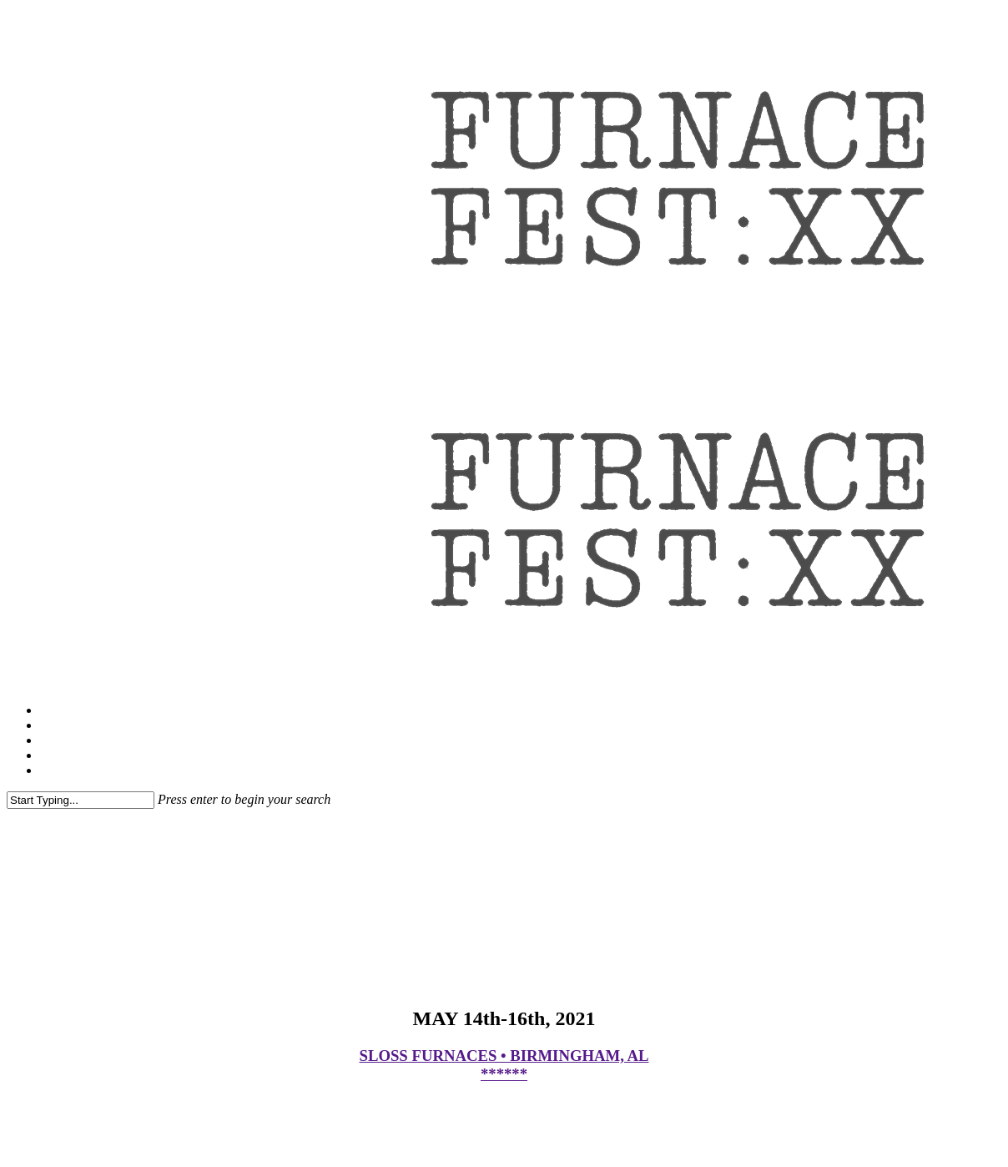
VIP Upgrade (75, 740)
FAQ (53, 725)
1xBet (56, 755)
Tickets (59, 710)
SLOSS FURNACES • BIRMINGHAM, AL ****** (504, 1065)
